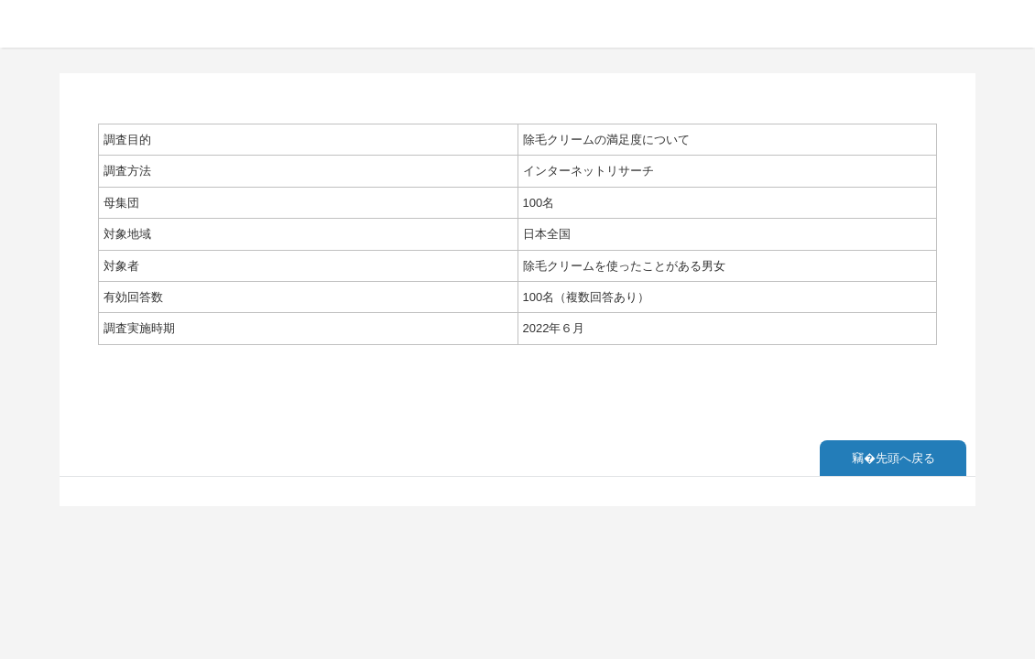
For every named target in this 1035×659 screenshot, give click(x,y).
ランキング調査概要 (113, 22)
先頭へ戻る (905, 458)
